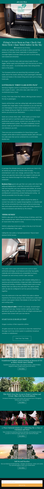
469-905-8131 (22, 2)
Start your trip (22, 485)
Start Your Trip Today (22, 338)
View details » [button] (22, 368)
